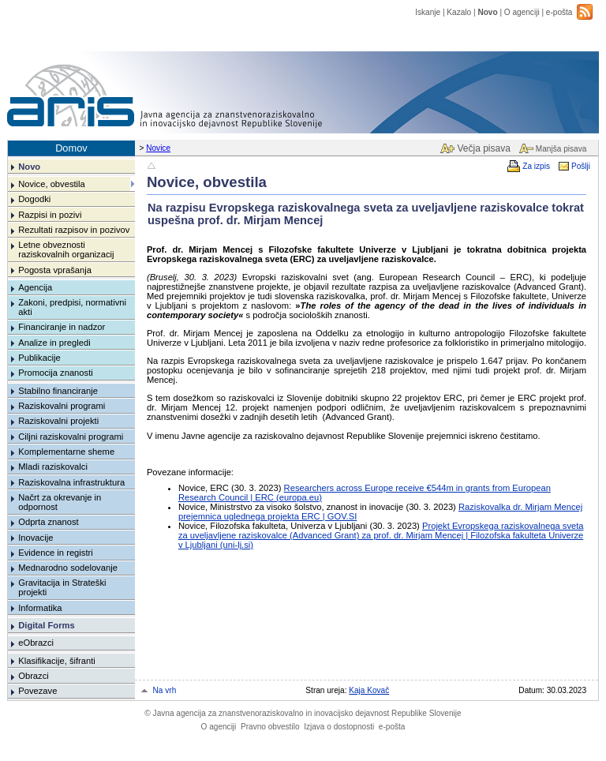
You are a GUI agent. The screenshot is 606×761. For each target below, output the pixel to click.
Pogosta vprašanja (55, 270)
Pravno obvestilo (270, 726)
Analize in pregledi (54, 342)
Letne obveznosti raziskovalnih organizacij (66, 249)
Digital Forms (46, 625)
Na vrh (165, 690)
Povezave (37, 690)
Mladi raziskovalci (53, 466)
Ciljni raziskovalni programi (70, 436)
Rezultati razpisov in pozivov (73, 229)
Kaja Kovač (369, 690)
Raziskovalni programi (61, 405)
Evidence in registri (55, 552)
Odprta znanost (48, 522)
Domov (71, 148)
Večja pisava (483, 148)
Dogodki (34, 199)
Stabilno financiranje (58, 390)
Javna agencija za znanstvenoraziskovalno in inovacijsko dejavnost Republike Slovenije (302, 713)
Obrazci (33, 675)
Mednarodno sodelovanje (68, 567)
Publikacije (39, 357)
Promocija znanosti (55, 372)
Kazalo (459, 12)
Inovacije (35, 537)
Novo (487, 12)
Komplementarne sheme (66, 451)
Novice (158, 148)
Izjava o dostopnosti (339, 726)
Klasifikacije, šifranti (56, 660)
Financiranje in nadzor (61, 327)
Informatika (40, 608)
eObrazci (36, 642)
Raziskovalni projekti (58, 420)
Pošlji (580, 166)
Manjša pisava (561, 148)
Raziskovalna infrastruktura (71, 482)
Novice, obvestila (51, 184)
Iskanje (427, 12)
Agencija (35, 287)
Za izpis (536, 166)
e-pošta (559, 12)
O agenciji (522, 12)
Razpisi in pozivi (49, 214)
